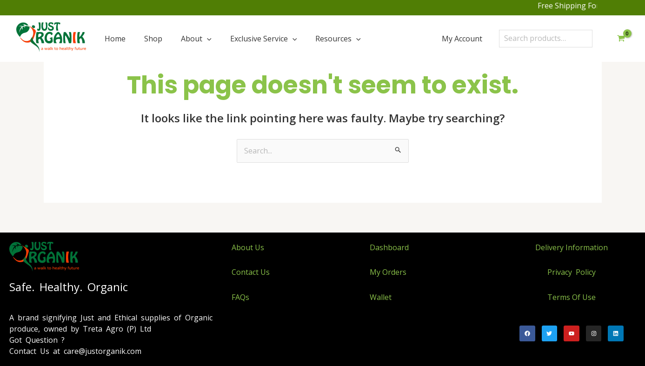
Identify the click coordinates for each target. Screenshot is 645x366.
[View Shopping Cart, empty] (621, 38)
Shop (153, 38)
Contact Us (251, 272)
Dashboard (389, 247)
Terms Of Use (571, 297)
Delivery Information (571, 247)
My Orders (388, 272)
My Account (462, 38)
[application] (207, 38)
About (196, 38)
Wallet (381, 297)
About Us (248, 247)
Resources (338, 38)
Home (115, 38)
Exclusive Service (263, 38)
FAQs (240, 297)
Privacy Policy (571, 272)
